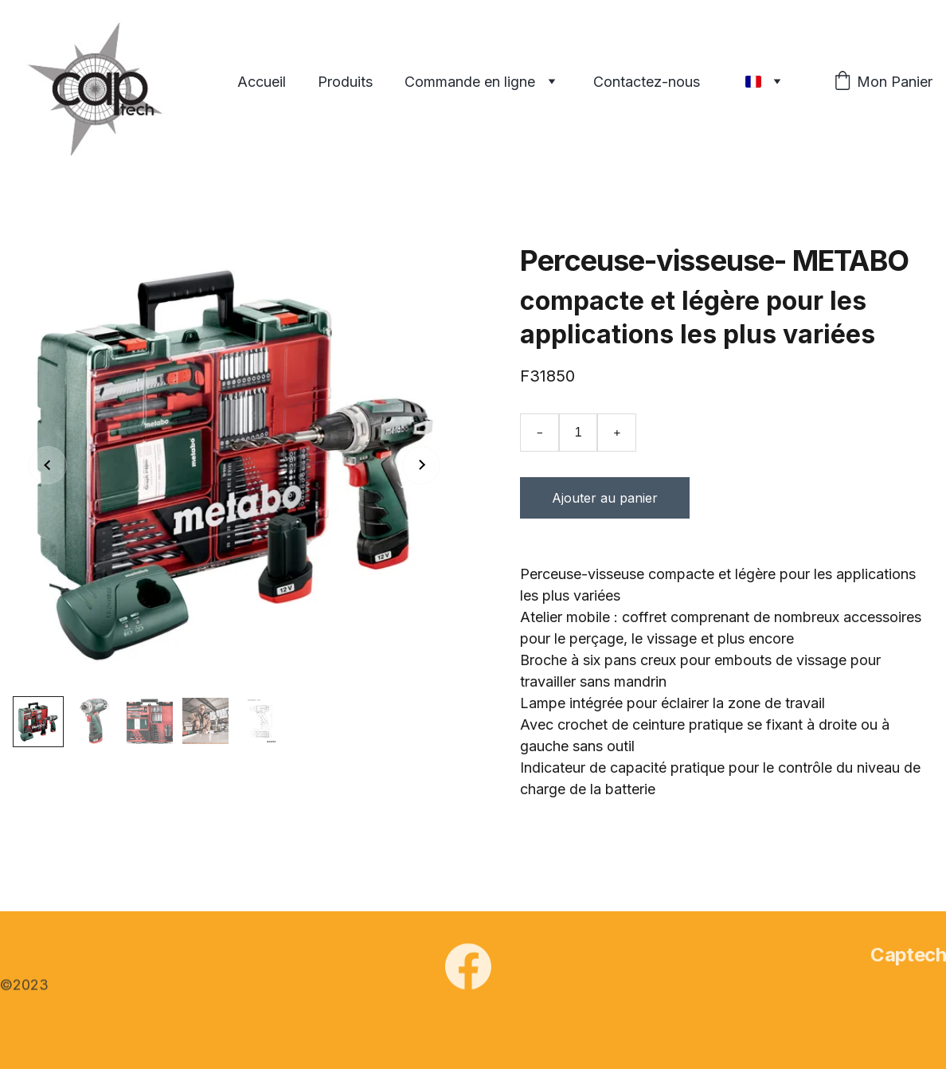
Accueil (261, 81)
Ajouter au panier (605, 498)
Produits (345, 81)
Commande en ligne (470, 81)
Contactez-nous (646, 81)
